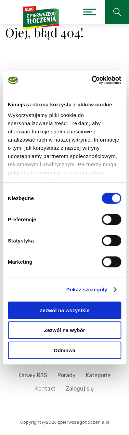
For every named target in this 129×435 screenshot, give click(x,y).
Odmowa (64, 350)
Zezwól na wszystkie (65, 310)
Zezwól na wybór (64, 330)
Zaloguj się (80, 388)
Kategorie (98, 375)
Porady (66, 375)
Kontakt (45, 388)
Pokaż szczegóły (86, 289)
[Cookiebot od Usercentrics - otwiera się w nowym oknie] (92, 80)
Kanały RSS (32, 375)
